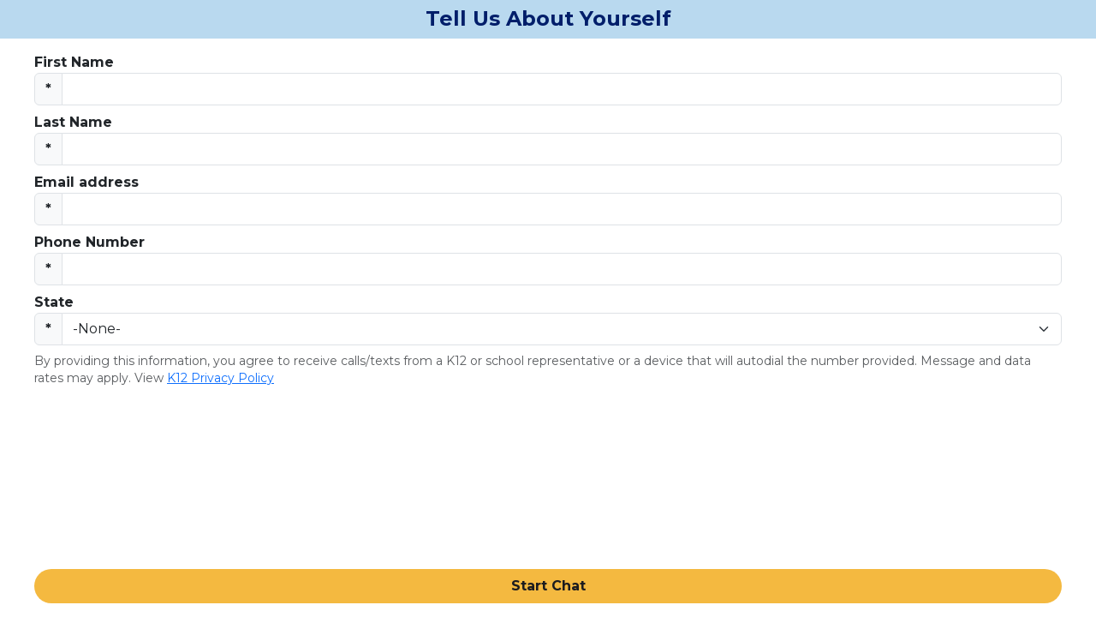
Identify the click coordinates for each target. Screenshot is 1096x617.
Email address (86, 182)
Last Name (73, 122)
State (54, 302)
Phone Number (89, 242)
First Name (74, 62)
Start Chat (548, 586)
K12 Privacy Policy (220, 378)
